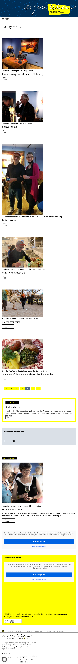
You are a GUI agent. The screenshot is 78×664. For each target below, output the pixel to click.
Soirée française (11, 322)
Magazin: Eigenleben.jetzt (55, 631)
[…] (59, 516)
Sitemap (18, 631)
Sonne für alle (9, 126)
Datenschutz (39, 631)
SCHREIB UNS (9, 416)
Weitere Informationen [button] (39, 546)
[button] (4, 659)
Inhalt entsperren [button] (39, 541)
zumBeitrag (6, 520)
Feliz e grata (9, 220)
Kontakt (10, 631)
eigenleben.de (39, 9)
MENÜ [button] (7, 19)
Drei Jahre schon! (12, 509)
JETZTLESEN (5, 78)
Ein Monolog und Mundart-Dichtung (22, 74)
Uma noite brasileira (13, 272)
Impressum (28, 631)
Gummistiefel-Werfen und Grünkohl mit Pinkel (27, 374)
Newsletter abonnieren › (10, 621)
